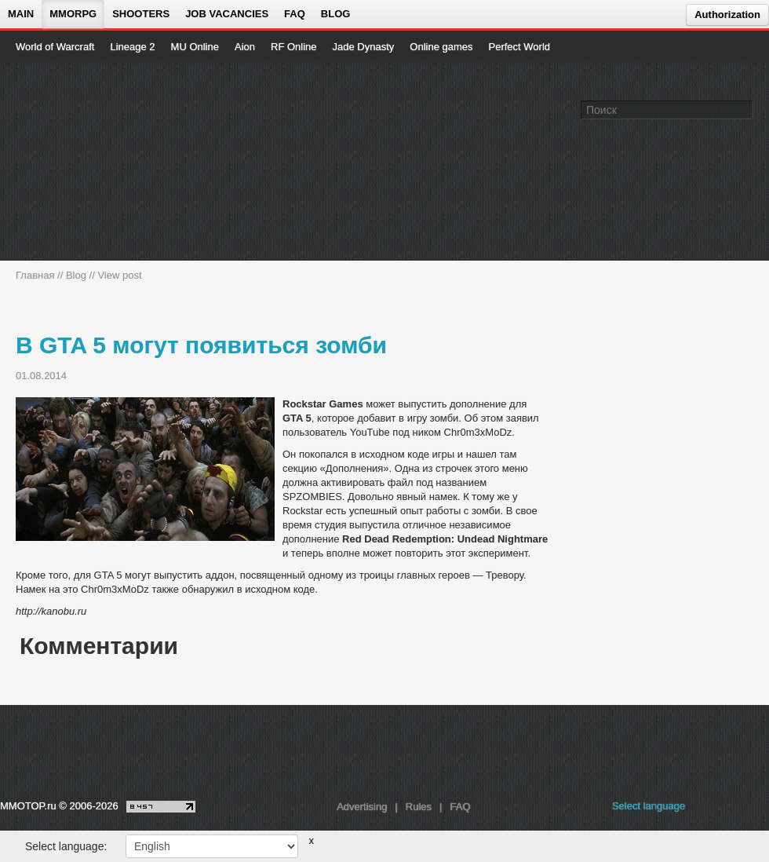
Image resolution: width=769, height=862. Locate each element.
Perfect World (520, 47)
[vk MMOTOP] (708, 810)
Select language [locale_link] (648, 806)
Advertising (362, 807)
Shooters (140, 14)
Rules (419, 807)
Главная (35, 275)
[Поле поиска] (744, 109)
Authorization (727, 14)
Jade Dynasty (364, 47)
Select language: (66, 846)
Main (21, 14)
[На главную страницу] (68, 161)
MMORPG (73, 14)
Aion (245, 47)
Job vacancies (226, 14)
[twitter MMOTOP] (758, 810)
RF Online (294, 47)
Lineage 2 (132, 47)
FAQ (294, 14)
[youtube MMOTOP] (733, 810)
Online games (441, 47)
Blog (336, 14)
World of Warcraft (55, 47)
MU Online (195, 47)
